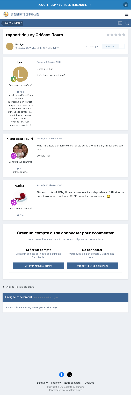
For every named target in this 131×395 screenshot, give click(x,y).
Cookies (89, 382)
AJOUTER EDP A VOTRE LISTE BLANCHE (62, 4)
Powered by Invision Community (65, 390)
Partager (92, 46)
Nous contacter (72, 382)
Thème (56, 382)
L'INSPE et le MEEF (48, 48)
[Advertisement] (65, 344)
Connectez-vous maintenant (92, 265)
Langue (42, 382)
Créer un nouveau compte (39, 265)
